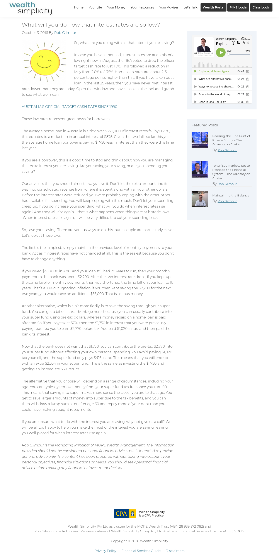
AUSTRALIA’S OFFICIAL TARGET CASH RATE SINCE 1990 (69, 107)
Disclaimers (175, 551)
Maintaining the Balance (230, 195)
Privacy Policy (105, 551)
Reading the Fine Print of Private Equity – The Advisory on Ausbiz (231, 140)
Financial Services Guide (141, 551)
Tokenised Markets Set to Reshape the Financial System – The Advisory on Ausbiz (231, 172)
